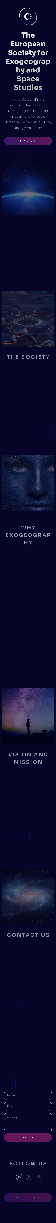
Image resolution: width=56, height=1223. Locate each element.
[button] (28, 141)
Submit (28, 1137)
